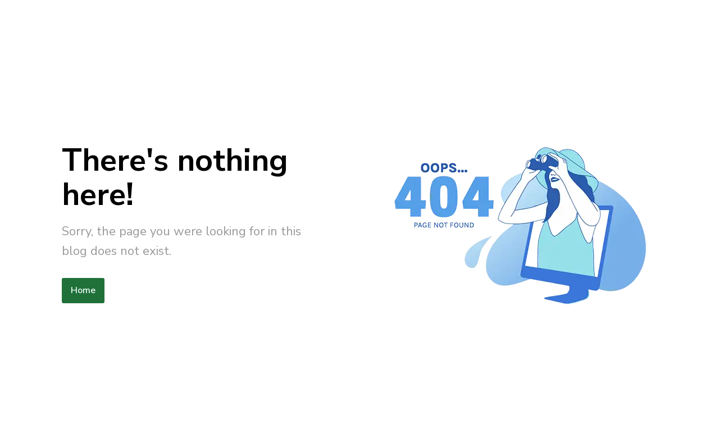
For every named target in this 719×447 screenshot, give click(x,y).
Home (83, 290)
